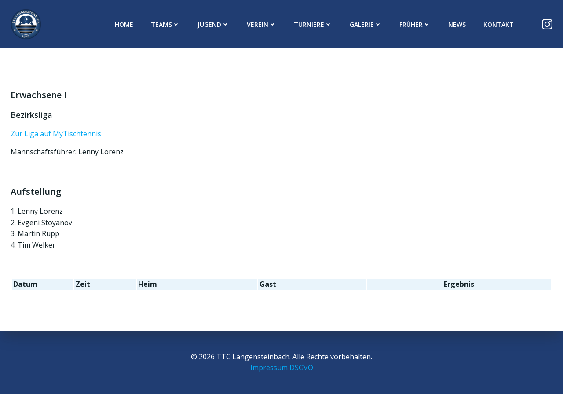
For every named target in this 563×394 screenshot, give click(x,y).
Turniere (313, 24)
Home (124, 24)
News (457, 24)
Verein (261, 24)
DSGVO (301, 367)
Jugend (213, 24)
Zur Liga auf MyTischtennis (56, 134)
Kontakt (498, 24)
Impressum (269, 367)
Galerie (366, 24)
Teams (165, 24)
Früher (415, 24)
